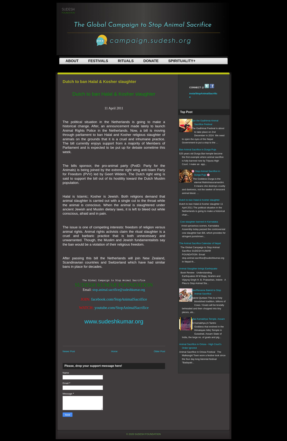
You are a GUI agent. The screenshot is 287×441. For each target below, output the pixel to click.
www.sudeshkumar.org (113, 321)
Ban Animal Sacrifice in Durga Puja (197, 149)
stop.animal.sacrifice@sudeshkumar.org (118, 290)
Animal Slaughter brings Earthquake (198, 268)
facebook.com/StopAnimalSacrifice (119, 299)
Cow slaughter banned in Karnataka (199, 221)
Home (114, 351)
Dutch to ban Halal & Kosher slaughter (199, 200)
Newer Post (69, 351)
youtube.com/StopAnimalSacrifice (122, 307)
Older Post (159, 351)
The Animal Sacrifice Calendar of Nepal (200, 243)
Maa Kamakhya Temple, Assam (208, 319)
